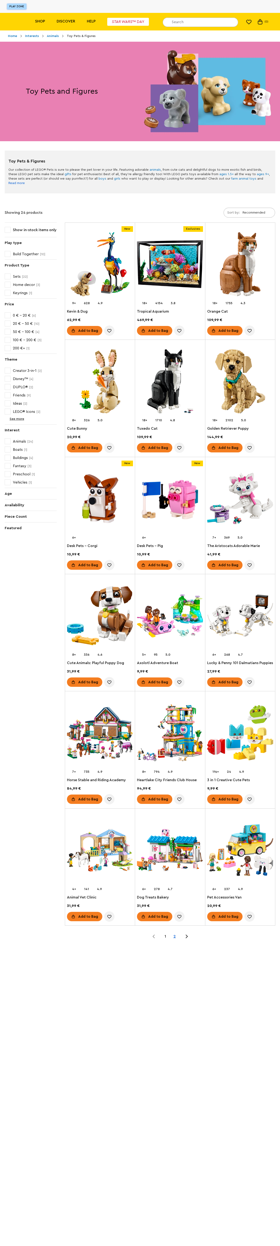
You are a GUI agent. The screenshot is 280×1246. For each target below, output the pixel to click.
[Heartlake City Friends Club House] (170, 734)
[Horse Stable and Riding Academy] (100, 734)
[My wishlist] (249, 21)
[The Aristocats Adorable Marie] (240, 499)
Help (91, 21)
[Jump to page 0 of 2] (154, 936)
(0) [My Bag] (262, 21)
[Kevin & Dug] (100, 265)
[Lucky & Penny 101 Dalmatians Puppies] (240, 617)
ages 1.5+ (226, 174)
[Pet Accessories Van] (240, 851)
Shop (40, 21)
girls (117, 178)
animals (155, 169)
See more (13, 419)
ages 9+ (263, 174)
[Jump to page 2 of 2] (186, 936)
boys (102, 178)
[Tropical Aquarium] (170, 265)
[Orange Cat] (240, 265)
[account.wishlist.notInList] (109, 330)
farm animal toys (243, 178)
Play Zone (16, 6)
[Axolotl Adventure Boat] (170, 617)
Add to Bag (88, 331)
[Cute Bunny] (100, 382)
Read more (16, 183)
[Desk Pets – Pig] (170, 499)
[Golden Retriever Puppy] (240, 382)
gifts (68, 174)
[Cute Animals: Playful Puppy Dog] (100, 617)
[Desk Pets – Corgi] (100, 499)
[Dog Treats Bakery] (170, 851)
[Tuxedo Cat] (170, 382)
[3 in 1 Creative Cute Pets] (240, 734)
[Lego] (13, 21)
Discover (66, 21)
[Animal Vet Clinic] (100, 851)
